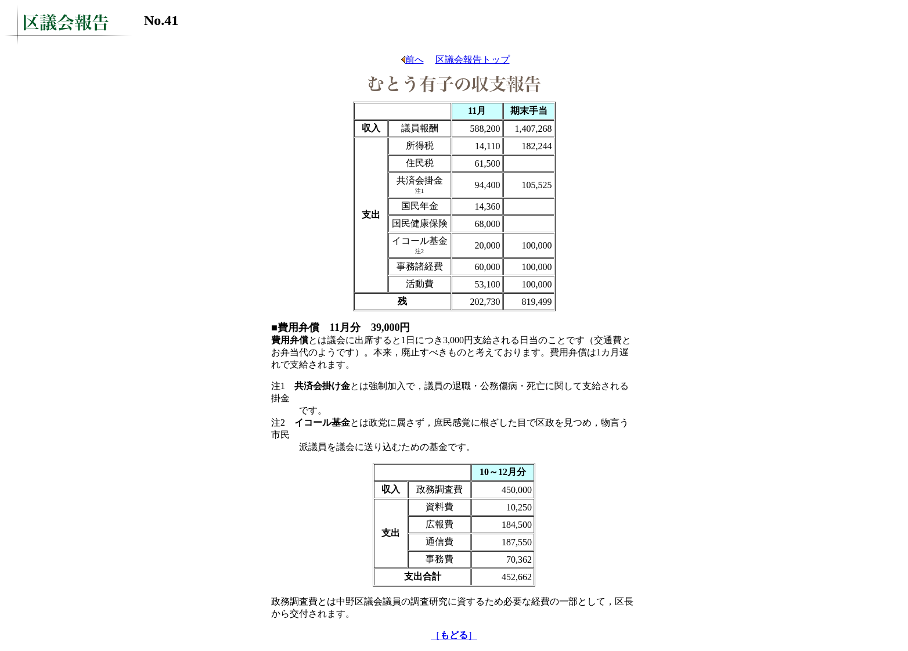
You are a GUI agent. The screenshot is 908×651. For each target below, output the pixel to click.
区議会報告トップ (472, 59)
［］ (454, 635)
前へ (411, 59)
